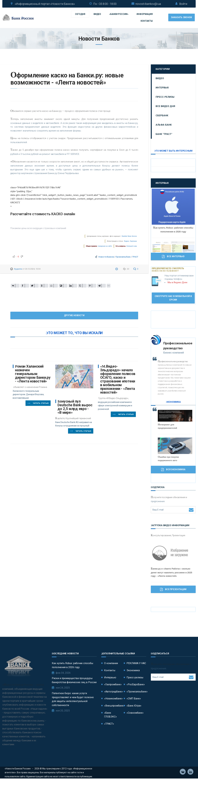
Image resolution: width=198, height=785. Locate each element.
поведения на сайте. (104, 246)
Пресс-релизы (165, 97)
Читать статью (38, 403)
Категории (163, 69)
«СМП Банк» (134, 698)
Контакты (147, 21)
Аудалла (18, 269)
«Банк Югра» (134, 705)
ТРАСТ (135, 257)
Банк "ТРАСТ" (164, 134)
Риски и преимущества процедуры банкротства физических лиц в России (74, 680)
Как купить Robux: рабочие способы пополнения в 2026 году (72, 665)
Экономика (133, 670)
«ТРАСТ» (109, 723)
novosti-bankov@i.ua (148, 3)
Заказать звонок (181, 17)
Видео (97, 14)
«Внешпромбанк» (114, 705)
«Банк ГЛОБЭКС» (110, 714)
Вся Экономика (173, 469)
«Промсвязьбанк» (137, 691)
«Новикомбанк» (113, 698)
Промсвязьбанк (123, 257)
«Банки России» (118, 14)
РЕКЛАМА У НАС (136, 663)
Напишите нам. (131, 246)
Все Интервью (173, 256)
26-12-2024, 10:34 (32, 269)
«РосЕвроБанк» (136, 684)
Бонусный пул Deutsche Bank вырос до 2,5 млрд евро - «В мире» (75, 407)
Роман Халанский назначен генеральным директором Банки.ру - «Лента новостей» (33, 373)
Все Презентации (173, 589)
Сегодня (80, 14)
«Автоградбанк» (113, 691)
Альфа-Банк (164, 124)
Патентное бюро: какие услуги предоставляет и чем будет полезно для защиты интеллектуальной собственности (73, 699)
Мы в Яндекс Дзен (177, 282)
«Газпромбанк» (113, 684)
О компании (111, 663)
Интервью (162, 87)
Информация (145, 14)
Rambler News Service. (129, 236)
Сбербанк (162, 115)
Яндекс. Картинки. (130, 241)
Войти (183, 3)
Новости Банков (106, 257)
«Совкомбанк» (135, 712)
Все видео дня (165, 106)
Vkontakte (182, 777)
